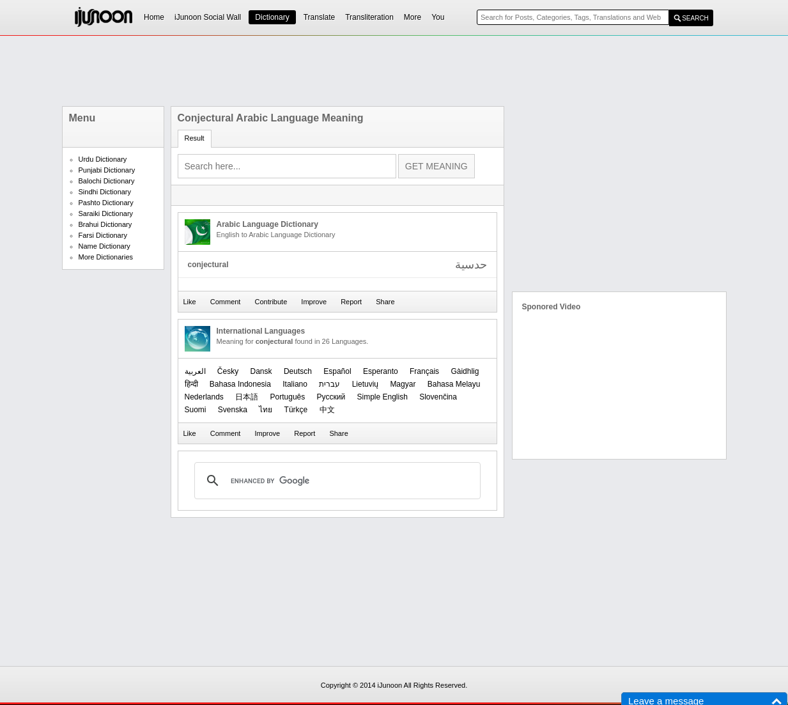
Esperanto (380, 371)
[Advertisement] (394, 71)
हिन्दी (191, 384)
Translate (320, 17)
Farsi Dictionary (103, 235)
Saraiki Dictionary (106, 213)
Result (195, 138)
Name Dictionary (104, 246)
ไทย (265, 409)
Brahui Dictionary (105, 224)
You (437, 17)
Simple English (382, 396)
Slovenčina (438, 396)
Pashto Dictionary (106, 202)
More (412, 17)
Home (154, 17)
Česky (227, 371)
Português (287, 396)
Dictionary (272, 17)
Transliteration (369, 17)
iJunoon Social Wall (207, 17)
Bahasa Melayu (454, 384)
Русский (331, 396)
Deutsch (298, 371)
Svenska (232, 409)
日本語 (246, 396)
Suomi (195, 409)
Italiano (294, 384)
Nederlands (204, 396)
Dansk (261, 371)
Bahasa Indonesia (240, 384)
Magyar (402, 384)
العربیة (195, 371)
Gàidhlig (465, 371)
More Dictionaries (106, 257)
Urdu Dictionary (103, 159)
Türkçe (296, 409)
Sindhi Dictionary (105, 192)
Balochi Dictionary (107, 181)
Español (337, 371)
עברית (329, 384)
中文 (327, 409)
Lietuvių (365, 384)
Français (424, 371)
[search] (335, 480)
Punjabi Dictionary (107, 170)
